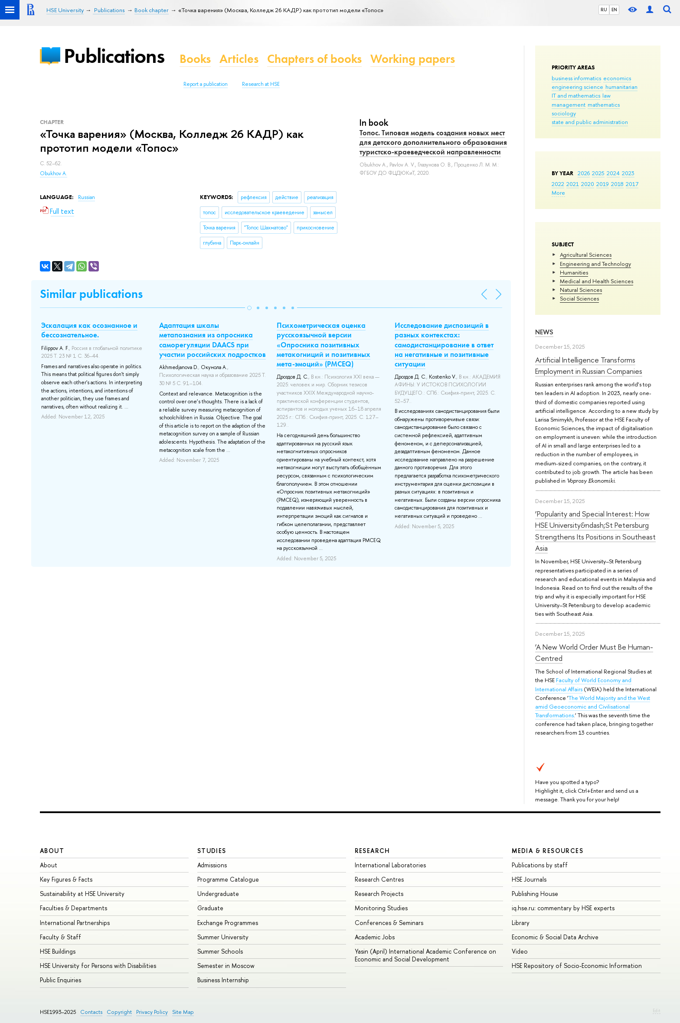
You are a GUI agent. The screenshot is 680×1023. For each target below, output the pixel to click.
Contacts (91, 1012)
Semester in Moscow (226, 965)
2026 (584, 173)
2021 (572, 184)
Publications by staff (540, 865)
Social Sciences (579, 298)
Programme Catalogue (228, 879)
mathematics (604, 104)
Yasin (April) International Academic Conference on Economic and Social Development (425, 955)
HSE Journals (529, 879)
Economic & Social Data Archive (555, 937)
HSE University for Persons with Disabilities (98, 965)
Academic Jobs (375, 937)
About (52, 851)
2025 (598, 173)
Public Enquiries (60, 980)
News (544, 332)
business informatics (576, 78)
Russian (86, 197)
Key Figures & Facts (66, 879)
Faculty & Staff (60, 937)
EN (614, 10)
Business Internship (223, 980)
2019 (602, 184)
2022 (558, 184)
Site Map (183, 1012)
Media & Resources (547, 851)
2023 (628, 173)
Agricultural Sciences (585, 254)
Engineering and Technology (595, 264)
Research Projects (379, 893)
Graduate (210, 908)
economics (617, 78)
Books (195, 58)
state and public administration (590, 122)
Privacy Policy (152, 1012)
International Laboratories (390, 865)
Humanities (574, 272)
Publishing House (535, 893)
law (606, 95)
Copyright (119, 1012)
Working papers (412, 58)
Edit (656, 1010)
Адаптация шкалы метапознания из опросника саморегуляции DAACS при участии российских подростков (212, 339)
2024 (613, 173)
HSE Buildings (57, 951)
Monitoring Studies (381, 908)
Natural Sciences (581, 290)
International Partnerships (75, 922)
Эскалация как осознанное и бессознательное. (89, 330)
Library (521, 922)
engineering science (577, 87)
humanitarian (621, 87)
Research (372, 851)
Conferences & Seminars (389, 922)
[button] (249, 308)
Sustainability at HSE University (82, 893)
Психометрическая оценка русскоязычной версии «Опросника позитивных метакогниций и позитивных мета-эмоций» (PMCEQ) (323, 344)
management (568, 104)
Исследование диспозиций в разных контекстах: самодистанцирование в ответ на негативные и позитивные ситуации (444, 344)
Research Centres (379, 879)
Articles (238, 58)
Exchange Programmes (227, 922)
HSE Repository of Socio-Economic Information (577, 965)
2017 (632, 184)
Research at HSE (261, 84)
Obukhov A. (53, 173)
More (558, 192)
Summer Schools (220, 951)
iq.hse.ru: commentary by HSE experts (563, 908)
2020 (587, 184)
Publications (114, 55)
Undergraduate (218, 893)
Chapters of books (314, 58)
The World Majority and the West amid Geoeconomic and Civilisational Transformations (592, 706)
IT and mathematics (576, 95)
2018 (617, 184)
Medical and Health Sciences (596, 281)
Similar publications (91, 293)
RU (604, 10)
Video (520, 951)
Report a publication (205, 84)
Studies (211, 851)
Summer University (222, 937)
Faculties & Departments (73, 908)
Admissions (212, 865)
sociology (564, 113)
